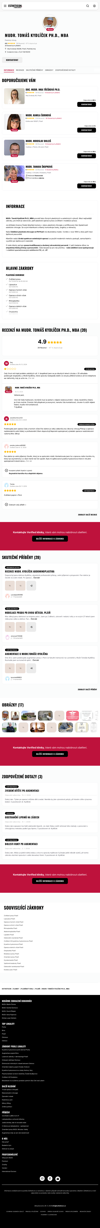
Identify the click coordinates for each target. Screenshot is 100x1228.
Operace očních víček (17, 295)
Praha (4, 1027)
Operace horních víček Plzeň (13, 922)
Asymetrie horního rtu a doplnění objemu (26, 473)
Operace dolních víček (18, 306)
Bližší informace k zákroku (50, 538)
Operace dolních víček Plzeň (13, 947)
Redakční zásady (85, 1211)
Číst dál (36, 578)
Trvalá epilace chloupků (10, 1089)
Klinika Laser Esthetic (9, 1018)
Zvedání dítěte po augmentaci (22, 790)
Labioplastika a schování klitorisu (13, 1119)
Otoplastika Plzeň (10, 951)
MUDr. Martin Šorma (9, 1004)
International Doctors (9, 1171)
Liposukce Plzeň (9, 919)
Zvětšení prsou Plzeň (11, 916)
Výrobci (4, 1168)
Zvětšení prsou (15, 279)
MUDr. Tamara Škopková (39, 166)
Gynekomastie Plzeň (11, 960)
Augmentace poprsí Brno (10, 1053)
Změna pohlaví (7, 1107)
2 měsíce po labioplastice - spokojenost (15, 1126)
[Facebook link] (50, 1179)
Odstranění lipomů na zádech (22, 817)
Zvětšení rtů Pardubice (9, 1077)
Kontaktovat (86, 104)
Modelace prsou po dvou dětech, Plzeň (27, 612)
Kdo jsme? (5, 1142)
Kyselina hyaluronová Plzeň (13, 944)
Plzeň (4, 1034)
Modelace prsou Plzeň (11, 954)
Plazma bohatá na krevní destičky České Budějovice (19, 1074)
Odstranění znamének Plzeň (13, 938)
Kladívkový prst (7, 1100)
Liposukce (13, 284)
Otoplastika (13, 312)
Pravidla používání (32, 1211)
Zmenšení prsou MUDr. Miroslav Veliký (15, 1129)
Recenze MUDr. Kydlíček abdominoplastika (30, 571)
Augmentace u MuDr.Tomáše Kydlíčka (26, 654)
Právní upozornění (71, 1211)
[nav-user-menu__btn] (94, 6)
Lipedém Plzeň (9, 935)
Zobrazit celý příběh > (17, 505)
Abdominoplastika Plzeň (12, 931)
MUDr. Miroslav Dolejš (38, 141)
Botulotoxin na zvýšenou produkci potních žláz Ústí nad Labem (23, 1080)
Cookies (43, 1211)
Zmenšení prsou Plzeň (11, 957)
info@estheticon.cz (59, 1206)
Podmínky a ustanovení (49, 1214)
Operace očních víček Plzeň (13, 925)
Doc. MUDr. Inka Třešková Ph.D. (43, 89)
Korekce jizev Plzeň (10, 970)
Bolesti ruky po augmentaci (21, 844)
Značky (4, 1164)
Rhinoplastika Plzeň (10, 928)
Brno (3, 1030)
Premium (5, 1161)
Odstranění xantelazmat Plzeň (14, 966)
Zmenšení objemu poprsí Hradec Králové (15, 1067)
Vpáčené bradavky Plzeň (12, 963)
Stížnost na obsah (8, 1149)
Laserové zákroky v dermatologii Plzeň (15, 1057)
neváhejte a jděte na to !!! (10, 1116)
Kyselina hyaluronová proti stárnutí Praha (16, 1050)
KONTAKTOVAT (12, 60)
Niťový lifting (6, 1103)
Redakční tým (6, 1145)
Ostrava (4, 1041)
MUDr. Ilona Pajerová (9, 1015)
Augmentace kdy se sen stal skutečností (15, 1133)
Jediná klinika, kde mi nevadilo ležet (14, 1122)
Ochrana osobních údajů (15, 1211)
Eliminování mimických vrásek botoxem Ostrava (18, 1063)
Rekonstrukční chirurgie (10, 1093)
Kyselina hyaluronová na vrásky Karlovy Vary (17, 1070)
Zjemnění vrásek (7, 1096)
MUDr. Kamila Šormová (38, 115)
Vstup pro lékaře (7, 1158)
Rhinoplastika (14, 301)
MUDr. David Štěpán (9, 1011)
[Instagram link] (42, 1179)
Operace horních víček (18, 290)
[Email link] (57, 1178)
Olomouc (5, 1037)
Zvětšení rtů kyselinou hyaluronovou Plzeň (18, 941)
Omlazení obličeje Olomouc (11, 1060)
